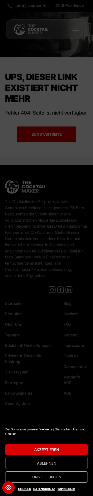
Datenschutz (44, 489)
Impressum (66, 489)
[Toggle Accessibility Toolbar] (8, 487)
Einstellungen (46, 477)
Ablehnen (46, 463)
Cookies (24, 489)
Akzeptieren (46, 449)
